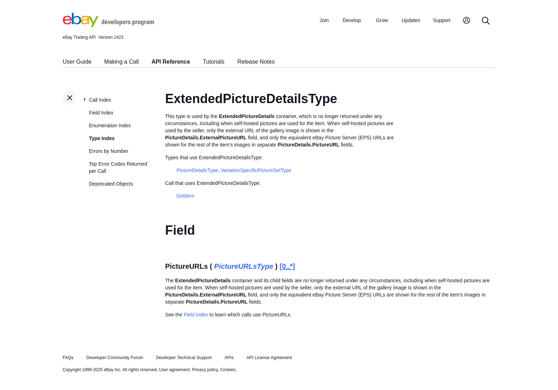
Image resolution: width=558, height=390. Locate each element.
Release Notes (256, 62)
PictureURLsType (243, 266)
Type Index (102, 138)
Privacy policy (205, 369)
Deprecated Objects (111, 184)
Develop (352, 20)
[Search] (486, 21)
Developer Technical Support (183, 357)
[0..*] (287, 266)
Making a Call (121, 62)
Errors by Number (108, 151)
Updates (411, 20)
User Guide (77, 62)
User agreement (174, 369)
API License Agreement (269, 357)
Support (442, 20)
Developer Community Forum (114, 357)
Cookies (228, 369)
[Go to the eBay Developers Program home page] (108, 25)
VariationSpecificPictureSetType (256, 170)
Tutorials (214, 62)
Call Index (100, 100)
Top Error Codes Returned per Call (118, 167)
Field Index (101, 113)
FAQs (68, 357)
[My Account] (466, 21)
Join (324, 20)
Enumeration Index (110, 125)
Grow (382, 20)
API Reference (171, 62)
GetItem (185, 196)
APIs (229, 357)
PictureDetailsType (197, 170)
